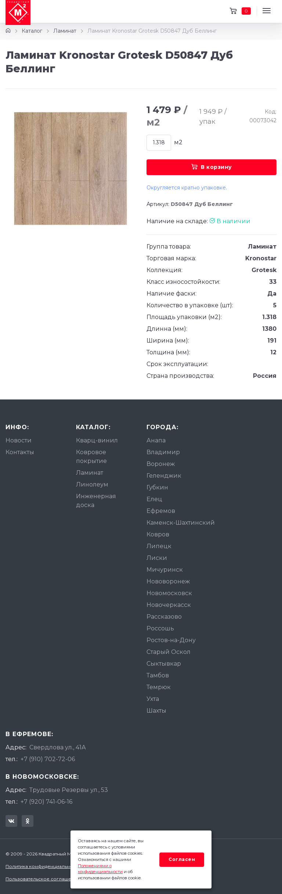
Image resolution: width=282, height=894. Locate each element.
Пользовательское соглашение (43, 879)
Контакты (20, 452)
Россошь (160, 628)
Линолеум (92, 484)
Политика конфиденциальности (43, 866)
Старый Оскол (169, 651)
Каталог (32, 31)
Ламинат (64, 31)
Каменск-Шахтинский (181, 522)
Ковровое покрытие (91, 456)
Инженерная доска (96, 500)
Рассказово (164, 616)
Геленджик (164, 475)
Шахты (156, 710)
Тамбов (158, 675)
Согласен (182, 859)
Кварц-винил (97, 440)
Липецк (159, 546)
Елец (154, 499)
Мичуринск (165, 569)
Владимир (163, 452)
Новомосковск (169, 593)
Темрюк (159, 687)
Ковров (158, 534)
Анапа (156, 440)
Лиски (157, 557)
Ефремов (161, 510)
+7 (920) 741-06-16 (46, 801)
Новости (19, 440)
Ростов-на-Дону (171, 640)
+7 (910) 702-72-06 (48, 759)
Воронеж (161, 463)
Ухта (153, 698)
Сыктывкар (164, 663)
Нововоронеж (168, 581)
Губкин (157, 487)
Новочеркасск (169, 604)
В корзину (211, 167)
